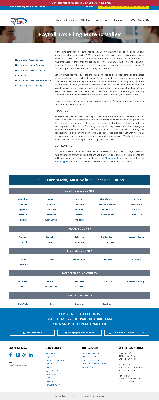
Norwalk (136, 209)
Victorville (80, 286)
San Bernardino (51, 286)
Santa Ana (79, 242)
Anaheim (23, 237)
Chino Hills (23, 281)
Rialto (23, 286)
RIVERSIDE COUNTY (79, 251)
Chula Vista (22, 304)
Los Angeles (108, 209)
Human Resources (91, 356)
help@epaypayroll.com (112, 158)
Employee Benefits (91, 360)
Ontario (108, 281)
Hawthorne (136, 204)
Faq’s (47, 356)
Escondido (80, 304)
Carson (79, 199)
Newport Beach (136, 237)
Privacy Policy (52, 385)
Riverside (136, 259)
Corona (22, 259)
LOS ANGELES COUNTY (79, 191)
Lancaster (51, 209)
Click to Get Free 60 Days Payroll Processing (123, 10)
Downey (23, 204)
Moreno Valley (79, 259)
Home (58, 20)
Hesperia (79, 281)
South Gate (136, 214)
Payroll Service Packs (56, 360)
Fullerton (79, 237)
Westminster (107, 242)
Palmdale (23, 214)
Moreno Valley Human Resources (30, 65)
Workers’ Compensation (94, 363)
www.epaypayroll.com (65, 161)
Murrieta (108, 259)
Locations (50, 374)
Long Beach (79, 209)
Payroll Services (90, 353)
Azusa (51, 199)
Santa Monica (107, 214)
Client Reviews (71, 20)
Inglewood (23, 209)
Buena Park (51, 237)
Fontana (51, 281)
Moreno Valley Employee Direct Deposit (33, 80)
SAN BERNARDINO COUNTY (80, 273)
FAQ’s (132, 20)
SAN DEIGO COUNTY (79, 295)
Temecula (23, 264)
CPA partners (89, 367)
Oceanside (23, 242)
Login (90, 10)
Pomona (79, 214)
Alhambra (23, 199)
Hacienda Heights (107, 204)
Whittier (79, 219)
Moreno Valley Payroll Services (29, 60)
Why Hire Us (87, 20)
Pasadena (51, 214)
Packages (121, 20)
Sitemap (49, 381)
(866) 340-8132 (27, 10)
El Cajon (51, 304)
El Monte (51, 204)
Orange (51, 242)
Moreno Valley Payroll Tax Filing (28, 85)
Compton (136, 199)
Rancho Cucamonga (136, 281)
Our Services (104, 20)
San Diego (108, 304)
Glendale (79, 204)
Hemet (51, 259)
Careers (49, 367)
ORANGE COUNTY (79, 228)
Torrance (23, 219)
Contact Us (143, 20)
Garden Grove (108, 237)
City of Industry (108, 199)
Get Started (51, 371)
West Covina (51, 219)
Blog (47, 378)
